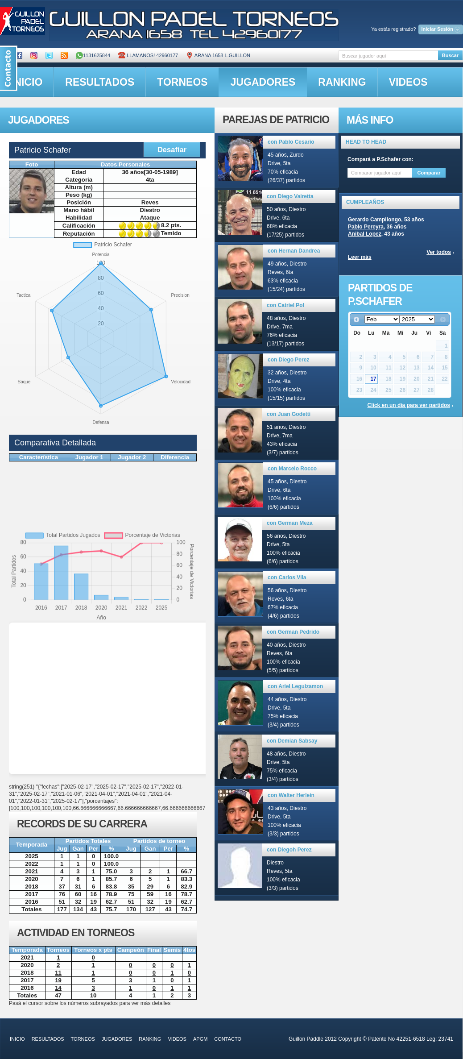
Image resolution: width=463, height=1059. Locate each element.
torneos (182, 82)
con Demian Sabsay (292, 741)
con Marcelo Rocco (292, 468)
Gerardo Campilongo (374, 219)
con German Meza (290, 523)
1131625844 (93, 55)
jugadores (263, 82)
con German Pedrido (293, 632)
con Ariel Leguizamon (295, 686)
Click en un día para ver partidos (409, 405)
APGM (200, 1039)
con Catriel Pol (285, 305)
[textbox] (388, 55)
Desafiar (171, 149)
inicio (17, 1039)
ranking (342, 82)
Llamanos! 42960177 (148, 55)
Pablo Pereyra (366, 227)
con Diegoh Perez (289, 850)
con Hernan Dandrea (294, 251)
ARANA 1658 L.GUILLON (218, 55)
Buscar (450, 55)
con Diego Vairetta (290, 196)
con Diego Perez (288, 360)
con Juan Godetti (288, 414)
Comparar (429, 172)
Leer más (360, 257)
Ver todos (438, 252)
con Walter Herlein (291, 795)
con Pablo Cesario (291, 142)
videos (408, 82)
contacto (227, 1039)
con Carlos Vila (287, 577)
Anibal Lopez (364, 234)
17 (373, 379)
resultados (99, 82)
